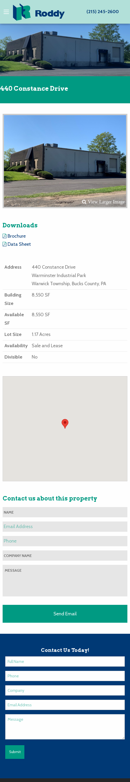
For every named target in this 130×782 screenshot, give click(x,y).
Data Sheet (17, 244)
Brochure (14, 236)
